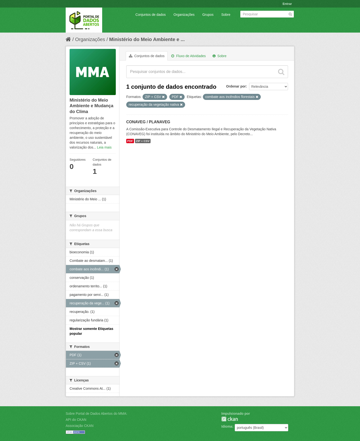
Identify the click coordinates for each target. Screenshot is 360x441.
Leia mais (104, 147)
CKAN (229, 419)
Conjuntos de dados (150, 15)
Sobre (225, 15)
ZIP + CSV (143, 141)
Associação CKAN (79, 426)
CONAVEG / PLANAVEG (148, 122)
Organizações (183, 15)
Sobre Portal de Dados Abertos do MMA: (96, 413)
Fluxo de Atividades (188, 56)
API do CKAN (76, 420)
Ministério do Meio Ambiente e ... (147, 39)
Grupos (208, 15)
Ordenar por (236, 86)
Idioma (226, 426)
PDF (130, 141)
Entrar (287, 4)
